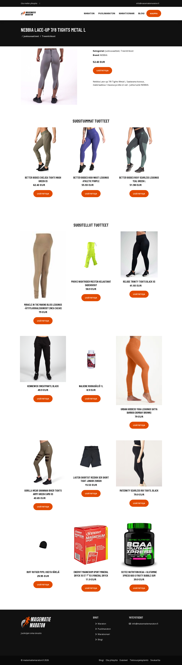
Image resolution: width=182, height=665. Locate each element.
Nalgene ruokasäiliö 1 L (91, 386)
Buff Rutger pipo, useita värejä (43, 572)
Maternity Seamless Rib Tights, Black (139, 490)
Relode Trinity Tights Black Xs (139, 281)
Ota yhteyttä (112, 660)
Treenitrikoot (48, 36)
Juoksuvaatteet (31, 36)
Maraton (89, 13)
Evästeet (124, 660)
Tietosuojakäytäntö (139, 660)
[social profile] (39, 3)
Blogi (141, 13)
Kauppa (153, 13)
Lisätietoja (102, 70)
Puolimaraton (106, 13)
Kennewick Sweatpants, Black (43, 386)
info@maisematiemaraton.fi (147, 3)
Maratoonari (126, 13)
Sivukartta (155, 660)
